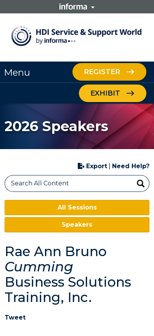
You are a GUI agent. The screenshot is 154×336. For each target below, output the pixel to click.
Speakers (77, 224)
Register (102, 72)
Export (92, 166)
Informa (77, 6)
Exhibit (105, 93)
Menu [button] (17, 72)
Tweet (15, 317)
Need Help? (130, 166)
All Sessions (77, 207)
